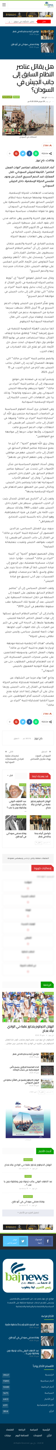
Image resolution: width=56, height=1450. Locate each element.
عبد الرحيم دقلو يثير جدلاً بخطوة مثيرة (22, 1324)
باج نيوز (33, 1443)
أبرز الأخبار (49, 1399)
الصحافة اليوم (22, 1435)
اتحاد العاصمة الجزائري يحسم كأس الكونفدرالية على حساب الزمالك (24, 1068)
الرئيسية (16, 97)
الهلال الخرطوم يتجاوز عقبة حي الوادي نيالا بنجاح (30, 1028)
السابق (46, 843)
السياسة (49, 1393)
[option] (28, 41)
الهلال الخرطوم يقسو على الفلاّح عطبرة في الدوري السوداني (21, 1081)
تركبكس (26, 859)
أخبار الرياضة (46, 784)
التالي (38, 843)
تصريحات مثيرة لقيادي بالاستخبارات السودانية (14, 758)
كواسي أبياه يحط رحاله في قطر (26, 31)
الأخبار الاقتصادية (45, 1405)
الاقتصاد (10, 1429)
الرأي (51, 1411)
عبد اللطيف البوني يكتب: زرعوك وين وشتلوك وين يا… (23, 1351)
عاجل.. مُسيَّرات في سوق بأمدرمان (20, 21)
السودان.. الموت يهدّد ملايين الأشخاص (40, 757)
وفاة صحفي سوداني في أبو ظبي (25, 44)
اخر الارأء (22, 784)
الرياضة (22, 1429)
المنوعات (37, 1435)
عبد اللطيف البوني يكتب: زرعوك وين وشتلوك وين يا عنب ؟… (28, 1183)
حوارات (7, 1435)
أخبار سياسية (21, 816)
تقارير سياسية (7, 97)
